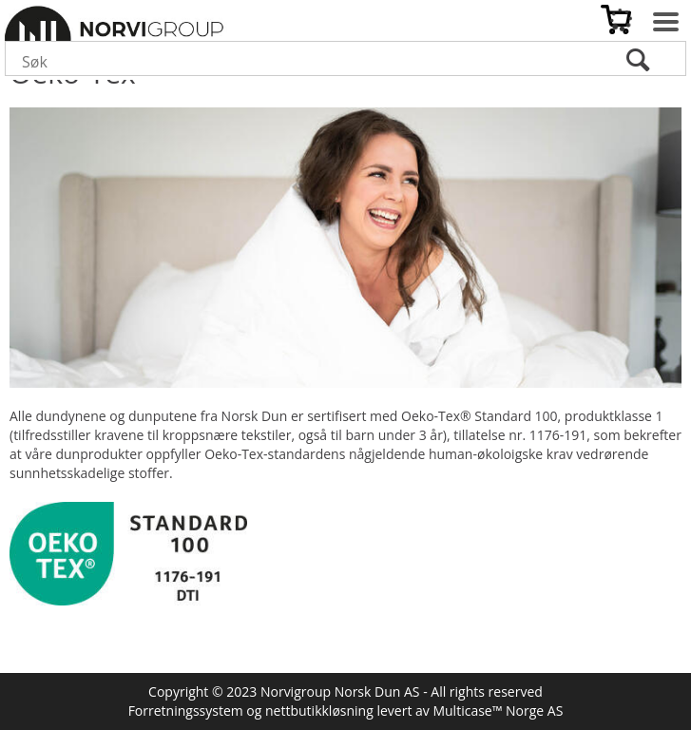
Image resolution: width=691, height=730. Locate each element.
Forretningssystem (185, 710)
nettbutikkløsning (319, 710)
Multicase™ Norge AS (497, 710)
